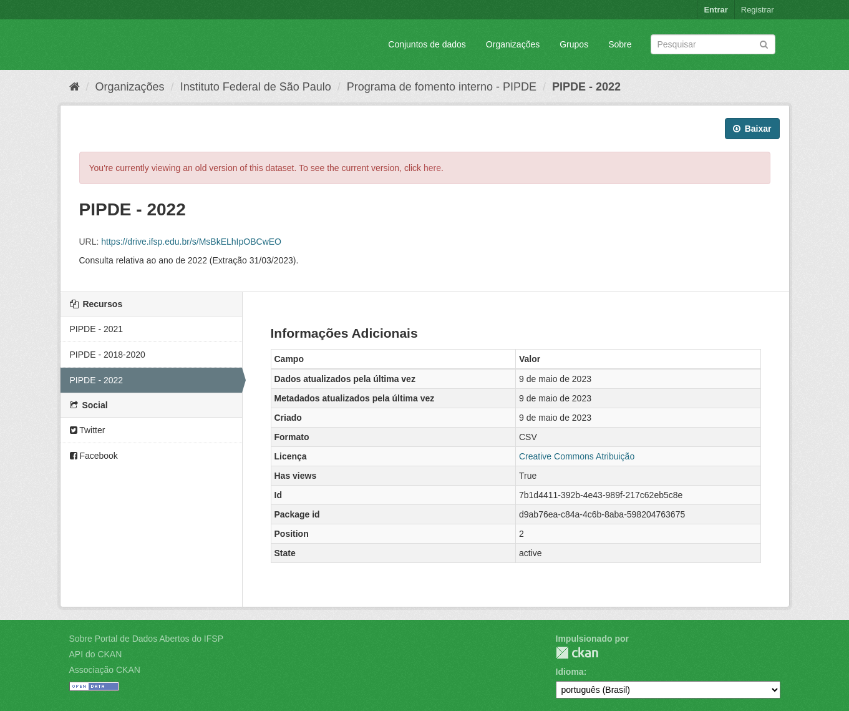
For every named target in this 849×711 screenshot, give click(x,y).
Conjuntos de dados (427, 44)
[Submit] (764, 43)
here (432, 168)
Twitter (87, 430)
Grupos (574, 44)
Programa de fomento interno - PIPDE (441, 87)
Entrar (715, 9)
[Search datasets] (713, 44)
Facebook (94, 456)
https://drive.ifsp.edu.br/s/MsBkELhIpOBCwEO (191, 242)
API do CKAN (95, 654)
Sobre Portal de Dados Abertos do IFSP (146, 639)
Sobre (619, 44)
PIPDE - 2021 (97, 329)
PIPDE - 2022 (586, 87)
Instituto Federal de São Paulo (255, 87)
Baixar (752, 129)
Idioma (570, 672)
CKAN (577, 652)
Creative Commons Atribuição (576, 456)
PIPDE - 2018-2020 (107, 355)
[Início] (74, 87)
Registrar (757, 9)
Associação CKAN (104, 670)
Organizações (513, 44)
